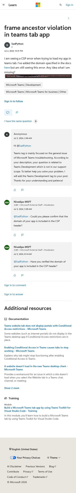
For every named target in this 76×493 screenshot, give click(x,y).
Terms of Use (45, 471)
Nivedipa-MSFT (22, 201)
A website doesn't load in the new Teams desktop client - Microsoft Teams (36, 368)
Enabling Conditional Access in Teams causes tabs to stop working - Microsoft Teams (36, 349)
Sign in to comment (15, 285)
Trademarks (39, 477)
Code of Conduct (16, 477)
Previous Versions (35, 466)
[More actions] (68, 18)
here (7, 67)
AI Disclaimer (14, 466)
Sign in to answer (13, 294)
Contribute (13, 471)
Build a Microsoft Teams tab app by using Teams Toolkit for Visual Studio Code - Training (37, 409)
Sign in (69, 4)
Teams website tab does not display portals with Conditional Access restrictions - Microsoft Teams (38, 327)
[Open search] (60, 5)
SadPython (17, 43)
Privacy (27, 471)
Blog (51, 466)
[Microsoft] (38, 4)
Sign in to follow (13, 101)
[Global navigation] (3, 5)
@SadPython (21, 216)
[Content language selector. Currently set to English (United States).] (23, 449)
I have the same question (18, 121)
